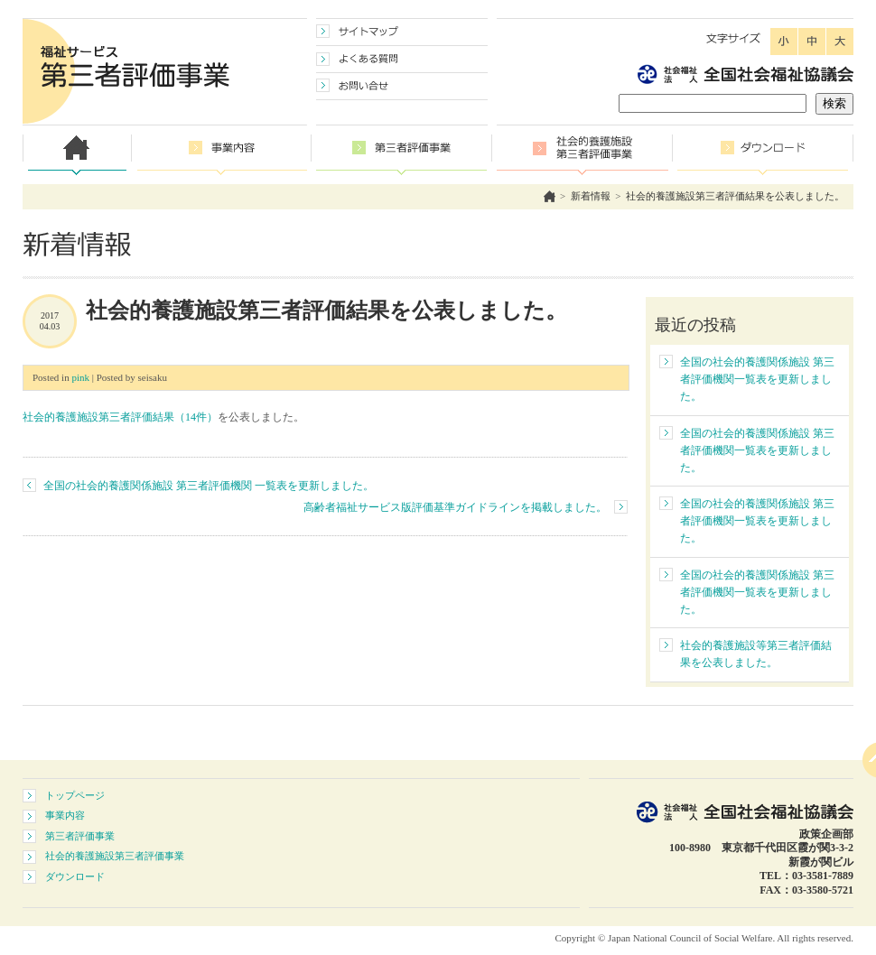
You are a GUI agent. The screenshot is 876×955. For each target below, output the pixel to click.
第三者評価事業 (80, 835)
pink (80, 377)
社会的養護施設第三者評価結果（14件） (120, 417)
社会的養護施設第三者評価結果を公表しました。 (735, 195)
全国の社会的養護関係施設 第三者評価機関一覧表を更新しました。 (757, 379)
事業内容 (65, 815)
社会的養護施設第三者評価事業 (114, 855)
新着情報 (590, 195)
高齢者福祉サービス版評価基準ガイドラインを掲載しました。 (455, 507)
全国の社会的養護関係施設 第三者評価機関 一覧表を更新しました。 (208, 485)
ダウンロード (75, 876)
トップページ (75, 795)
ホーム (549, 196)
